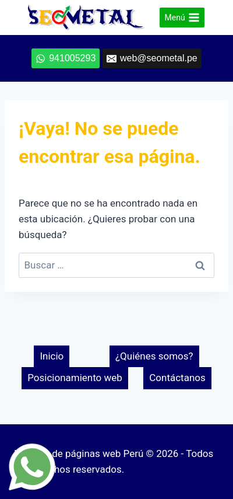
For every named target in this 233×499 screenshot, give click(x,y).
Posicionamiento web (74, 377)
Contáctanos (177, 377)
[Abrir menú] (182, 17)
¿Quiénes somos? (154, 356)
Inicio (51, 356)
